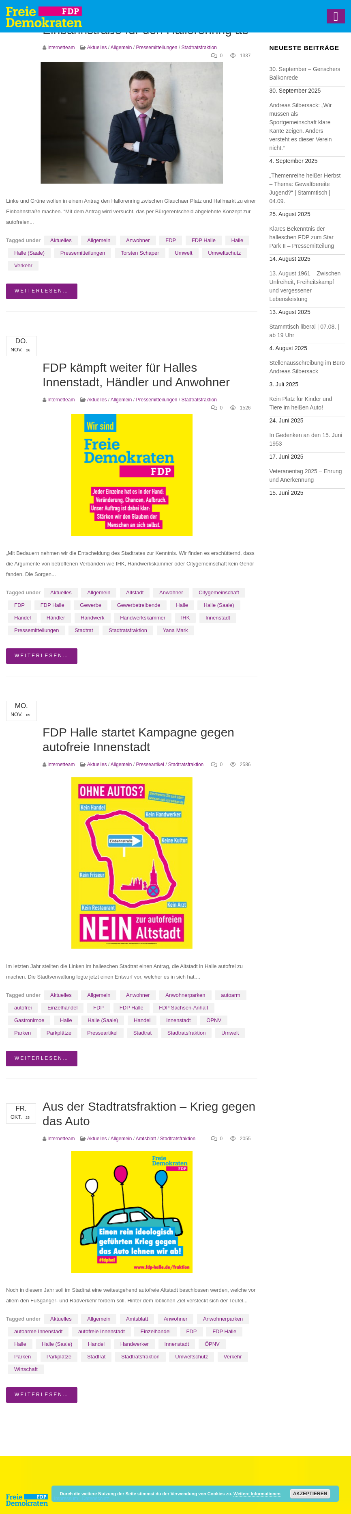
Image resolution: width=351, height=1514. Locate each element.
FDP (170, 240)
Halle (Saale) (29, 253)
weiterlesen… (42, 291)
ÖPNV (213, 1020)
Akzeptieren (310, 1494)
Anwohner (138, 240)
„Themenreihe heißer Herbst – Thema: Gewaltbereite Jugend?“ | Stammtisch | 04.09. (305, 188)
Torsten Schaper (140, 253)
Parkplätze (59, 1033)
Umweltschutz (224, 253)
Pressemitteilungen (156, 47)
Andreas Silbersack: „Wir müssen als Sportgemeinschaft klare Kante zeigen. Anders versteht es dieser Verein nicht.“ (301, 126)
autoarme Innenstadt (38, 1331)
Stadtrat (84, 630)
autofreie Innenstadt (101, 1331)
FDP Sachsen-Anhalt (183, 1008)
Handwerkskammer (142, 618)
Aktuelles (97, 47)
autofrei (23, 1008)
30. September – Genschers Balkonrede (305, 73)
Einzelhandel (62, 1008)
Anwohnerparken (185, 995)
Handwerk (93, 618)
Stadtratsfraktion (199, 47)
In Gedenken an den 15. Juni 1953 (306, 439)
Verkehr (23, 265)
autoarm (230, 995)
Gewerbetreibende (139, 605)
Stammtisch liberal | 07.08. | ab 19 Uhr (304, 330)
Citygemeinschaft (219, 592)
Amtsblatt (146, 1138)
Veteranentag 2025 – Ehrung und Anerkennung (306, 475)
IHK (185, 618)
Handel (22, 618)
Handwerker (134, 1344)
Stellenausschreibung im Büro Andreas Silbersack (307, 367)
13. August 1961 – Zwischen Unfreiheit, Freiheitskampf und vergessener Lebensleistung (305, 286)
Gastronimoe (29, 1020)
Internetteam (61, 47)
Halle (237, 240)
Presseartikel (150, 764)
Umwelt (183, 253)
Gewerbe (90, 605)
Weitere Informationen (256, 1493)
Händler (56, 618)
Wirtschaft (26, 1369)
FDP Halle (204, 240)
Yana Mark (175, 630)
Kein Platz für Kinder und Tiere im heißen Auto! (301, 403)
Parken (22, 1033)
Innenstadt (217, 618)
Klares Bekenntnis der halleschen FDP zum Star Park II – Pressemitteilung (302, 237)
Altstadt (134, 592)
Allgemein (121, 47)
